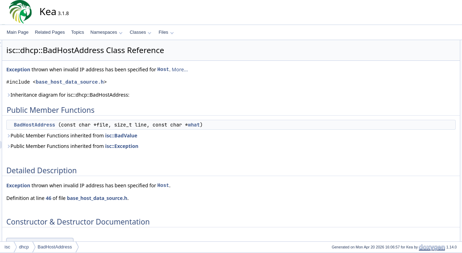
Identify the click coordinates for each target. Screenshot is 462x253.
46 (112, 198)
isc (7, 246)
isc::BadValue (184, 135)
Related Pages (50, 32)
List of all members (426, 82)
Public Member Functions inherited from (135, 135)
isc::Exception (185, 146)
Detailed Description (427, 59)
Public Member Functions (432, 43)
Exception (81, 69)
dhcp (24, 246)
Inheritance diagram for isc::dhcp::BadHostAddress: (131, 94)
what (257, 125)
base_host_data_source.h (133, 82)
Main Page (17, 32)
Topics (77, 32)
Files (166, 32)
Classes (140, 32)
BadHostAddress (97, 125)
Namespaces (106, 32)
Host (227, 69)
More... (243, 69)
